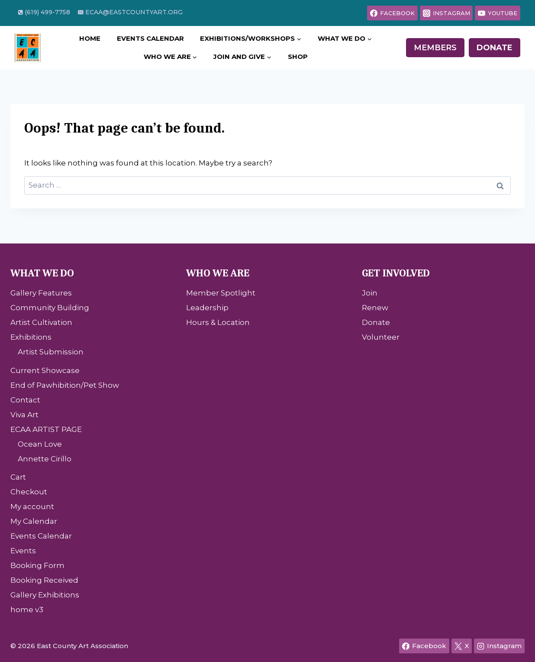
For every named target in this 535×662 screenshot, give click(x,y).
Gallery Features (41, 293)
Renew (375, 307)
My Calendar (33, 521)
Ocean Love (40, 444)
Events (23, 550)
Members (435, 47)
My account (32, 506)
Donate (494, 47)
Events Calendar (150, 38)
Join (369, 293)
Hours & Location (218, 322)
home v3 (26, 609)
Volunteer (381, 337)
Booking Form (37, 565)
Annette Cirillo (44, 458)
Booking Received (44, 580)
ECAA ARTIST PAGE (46, 429)
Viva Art (24, 414)
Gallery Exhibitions (44, 595)
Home (89, 38)
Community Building (49, 307)
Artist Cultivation (41, 322)
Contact (25, 400)
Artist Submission (51, 351)
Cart (18, 477)
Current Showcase (45, 370)
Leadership (207, 307)
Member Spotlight (220, 293)
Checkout (28, 491)
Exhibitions (31, 337)
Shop (298, 56)
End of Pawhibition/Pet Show (64, 385)
